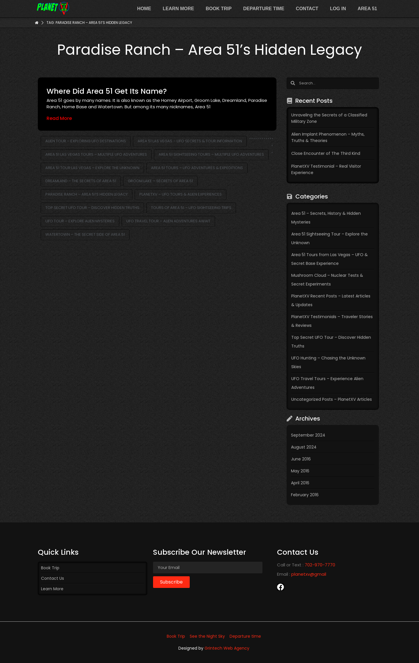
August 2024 (304, 447)
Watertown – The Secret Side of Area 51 (85, 234)
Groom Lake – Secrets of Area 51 (160, 181)
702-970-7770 (320, 565)
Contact (307, 8)
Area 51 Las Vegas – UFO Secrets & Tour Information (190, 141)
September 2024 (308, 435)
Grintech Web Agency (227, 648)
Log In (338, 8)
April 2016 (300, 483)
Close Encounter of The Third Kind (325, 153)
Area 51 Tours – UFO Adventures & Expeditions (197, 168)
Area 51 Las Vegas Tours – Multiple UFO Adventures (96, 154)
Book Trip (219, 8)
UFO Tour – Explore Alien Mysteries (80, 221)
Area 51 (367, 8)
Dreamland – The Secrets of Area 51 (80, 181)
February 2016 (305, 495)
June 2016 (301, 459)
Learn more (178, 8)
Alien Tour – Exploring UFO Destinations (85, 141)
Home (144, 8)
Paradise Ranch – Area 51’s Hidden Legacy (86, 194)
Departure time (263, 8)
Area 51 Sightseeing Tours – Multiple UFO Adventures (211, 154)
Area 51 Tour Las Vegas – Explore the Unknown (92, 168)
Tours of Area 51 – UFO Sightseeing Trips (191, 207)
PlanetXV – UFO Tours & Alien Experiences (180, 194)
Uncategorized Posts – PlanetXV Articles (331, 399)
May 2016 (300, 471)
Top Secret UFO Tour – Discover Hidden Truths (92, 207)
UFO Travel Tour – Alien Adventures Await (168, 221)
